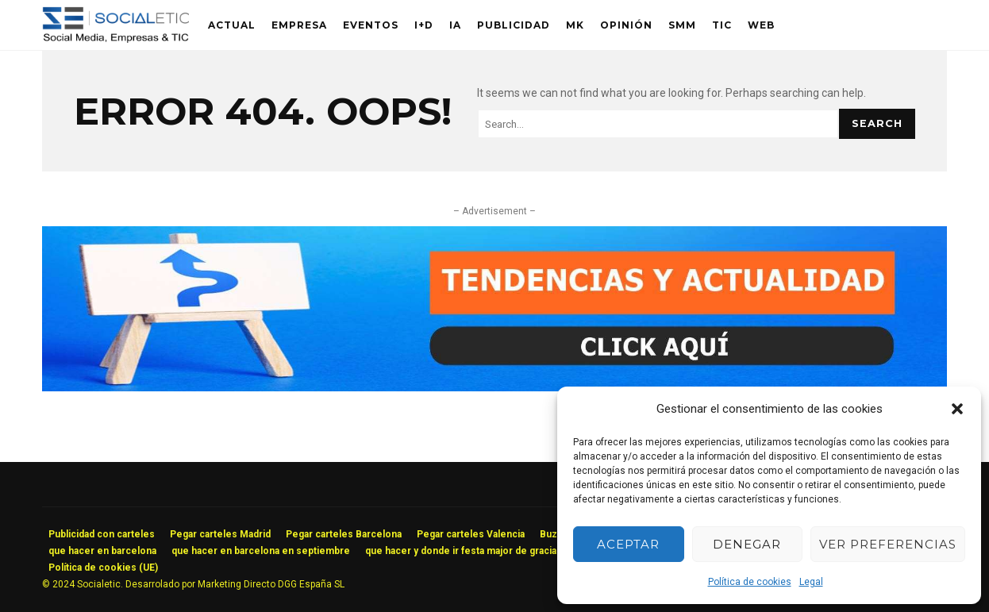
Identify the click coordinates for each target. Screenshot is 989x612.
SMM (682, 25)
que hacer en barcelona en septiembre (260, 550)
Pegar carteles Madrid (220, 534)
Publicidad (513, 25)
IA (455, 25)
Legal (811, 581)
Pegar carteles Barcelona (344, 534)
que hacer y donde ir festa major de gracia (460, 550)
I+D (423, 25)
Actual (232, 25)
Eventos (370, 25)
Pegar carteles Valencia (471, 534)
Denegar (747, 544)
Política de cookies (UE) (103, 567)
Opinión (626, 25)
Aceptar (628, 544)
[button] (957, 409)
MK (575, 25)
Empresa (299, 25)
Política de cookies (749, 581)
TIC (722, 25)
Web (761, 25)
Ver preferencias (887, 544)
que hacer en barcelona (102, 550)
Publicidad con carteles (101, 534)
